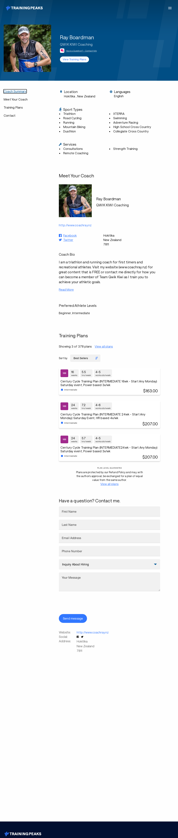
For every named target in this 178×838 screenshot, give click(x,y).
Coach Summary (15, 91)
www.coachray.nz (132, 267)
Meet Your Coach (16, 99)
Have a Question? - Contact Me (81, 50)
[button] (78, 636)
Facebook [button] (70, 235)
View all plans (104, 346)
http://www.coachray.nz (93, 632)
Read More (66, 289)
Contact (9, 115)
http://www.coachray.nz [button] (75, 225)
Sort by (63, 358)
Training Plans (13, 107)
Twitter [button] (68, 240)
